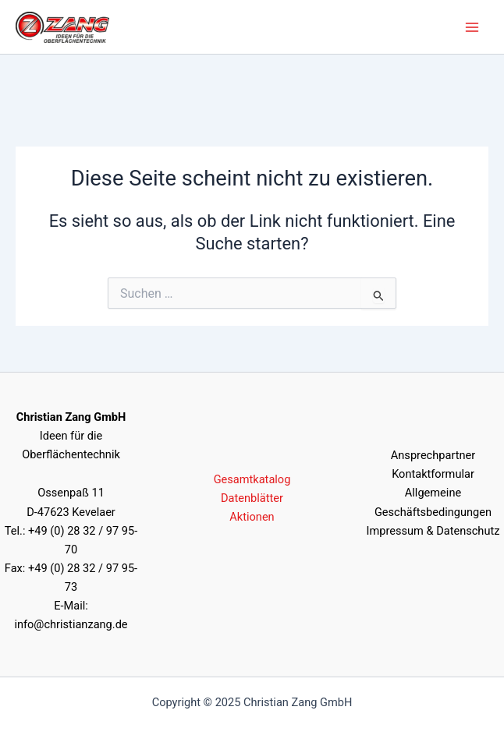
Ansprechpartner (433, 455)
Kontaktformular (433, 474)
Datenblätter (252, 498)
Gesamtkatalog (252, 479)
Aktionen (251, 517)
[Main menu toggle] (472, 27)
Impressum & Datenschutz (433, 531)
